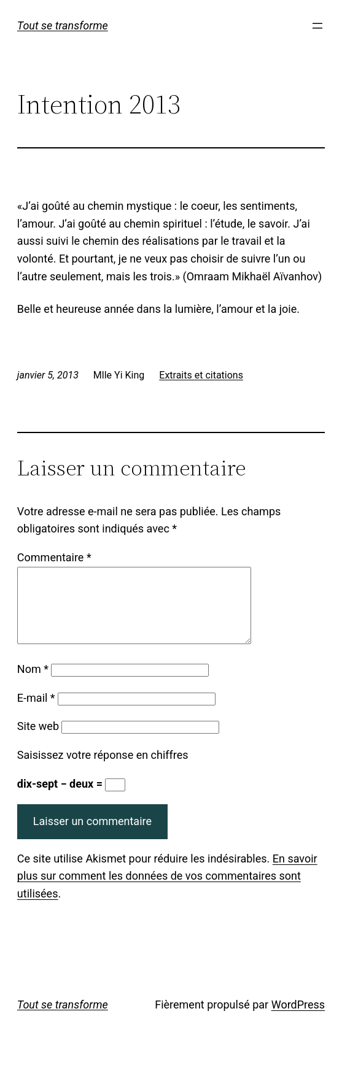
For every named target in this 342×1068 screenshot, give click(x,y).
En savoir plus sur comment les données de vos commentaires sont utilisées (167, 891)
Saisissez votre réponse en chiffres (102, 769)
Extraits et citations (201, 375)
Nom (33, 683)
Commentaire (54, 557)
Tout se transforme (62, 25)
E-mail (36, 712)
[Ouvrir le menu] (317, 25)
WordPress (298, 1019)
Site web (38, 740)
